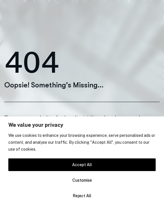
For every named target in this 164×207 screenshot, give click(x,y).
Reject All (82, 195)
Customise (82, 180)
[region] (82, 161)
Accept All (82, 164)
